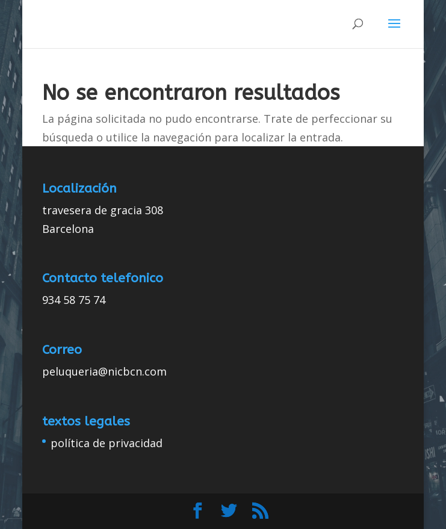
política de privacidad (107, 443)
